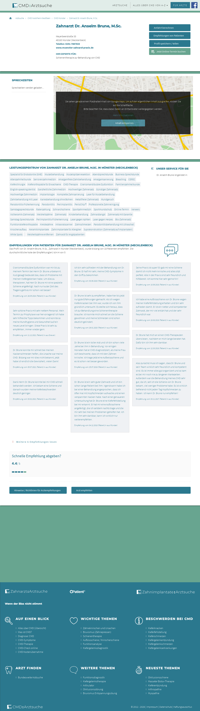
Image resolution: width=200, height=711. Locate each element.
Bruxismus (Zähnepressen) (96, 631)
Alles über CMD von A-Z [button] (149, 5)
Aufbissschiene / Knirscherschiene (100, 639)
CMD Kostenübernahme (30, 650)
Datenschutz (165, 704)
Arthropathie (154, 687)
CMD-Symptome (26, 639)
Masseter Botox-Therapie (160, 679)
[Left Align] (13, 472)
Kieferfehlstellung (157, 631)
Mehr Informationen (123, 115)
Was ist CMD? (24, 631)
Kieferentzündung (157, 683)
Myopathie (153, 691)
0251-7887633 (72, 43)
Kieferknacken (155, 628)
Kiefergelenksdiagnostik (95, 646)
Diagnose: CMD (25, 635)
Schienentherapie (92, 635)
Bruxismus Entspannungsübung (99, 691)
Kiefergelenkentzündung (160, 639)
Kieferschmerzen (156, 635)
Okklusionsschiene (157, 676)
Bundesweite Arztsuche (29, 676)
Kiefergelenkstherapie (94, 679)
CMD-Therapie (25, 643)
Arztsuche (120, 5)
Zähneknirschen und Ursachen (98, 628)
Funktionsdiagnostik (93, 676)
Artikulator (88, 683)
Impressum (152, 704)
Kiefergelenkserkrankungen (162, 646)
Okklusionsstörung (92, 687)
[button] (194, 706)
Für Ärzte (180, 5)
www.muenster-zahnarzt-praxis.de (74, 47)
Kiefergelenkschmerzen (160, 643)
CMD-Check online (27, 646)
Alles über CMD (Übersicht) (31, 628)
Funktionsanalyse (92, 643)
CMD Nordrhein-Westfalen (39, 18)
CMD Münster (59, 18)
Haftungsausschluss (183, 704)
